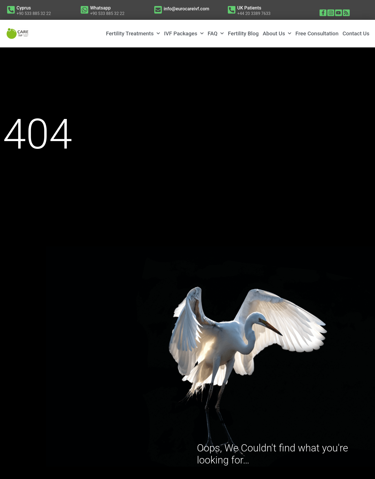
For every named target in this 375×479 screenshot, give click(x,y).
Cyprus (24, 8)
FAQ (216, 33)
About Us (277, 33)
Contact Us (356, 33)
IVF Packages (184, 33)
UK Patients (249, 8)
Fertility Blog (243, 33)
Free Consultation (317, 33)
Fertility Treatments (133, 33)
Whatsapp (100, 8)
